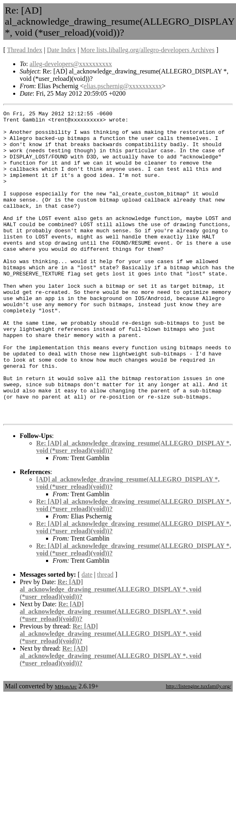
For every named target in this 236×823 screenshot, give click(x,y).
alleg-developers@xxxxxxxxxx (71, 63)
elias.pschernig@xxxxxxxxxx (123, 86)
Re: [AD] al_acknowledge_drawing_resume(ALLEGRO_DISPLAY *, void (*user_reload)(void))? (110, 651)
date (87, 636)
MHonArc (65, 748)
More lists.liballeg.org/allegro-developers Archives (148, 49)
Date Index (61, 49)
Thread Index (24, 49)
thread (105, 636)
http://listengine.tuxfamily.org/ (198, 748)
